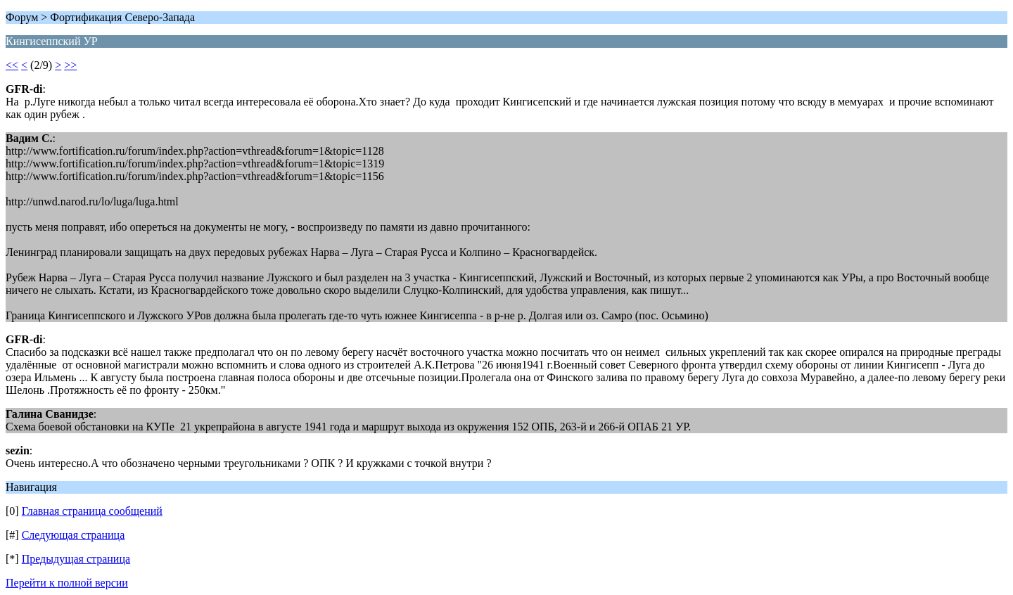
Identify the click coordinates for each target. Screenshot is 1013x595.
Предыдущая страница (76, 559)
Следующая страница (73, 535)
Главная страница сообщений (92, 511)
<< (12, 65)
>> (70, 65)
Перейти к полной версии (67, 583)
